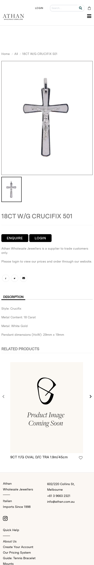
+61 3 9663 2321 (58, 496)
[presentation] (3, 397)
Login (40, 238)
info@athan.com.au (61, 501)
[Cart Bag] (89, 8)
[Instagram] (5, 518)
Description (13, 297)
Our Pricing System (17, 552)
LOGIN (39, 8)
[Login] (80, 458)
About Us (10, 541)
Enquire (15, 238)
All (16, 54)
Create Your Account (18, 547)
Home (5, 54)
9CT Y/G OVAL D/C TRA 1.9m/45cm (39, 457)
